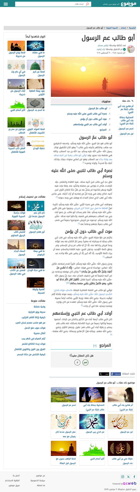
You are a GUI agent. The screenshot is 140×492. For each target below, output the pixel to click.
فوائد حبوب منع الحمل (34, 328)
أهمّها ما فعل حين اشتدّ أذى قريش (91, 208)
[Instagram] (122, 477)
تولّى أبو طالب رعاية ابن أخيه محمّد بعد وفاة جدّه (83, 157)
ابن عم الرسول (126, 134)
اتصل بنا (16, 476)
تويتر (107, 374)
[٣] (57, 197)
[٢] (84, 162)
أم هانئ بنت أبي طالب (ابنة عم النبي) (125, 109)
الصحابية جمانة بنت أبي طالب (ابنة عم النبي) (126, 120)
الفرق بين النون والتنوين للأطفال (29, 349)
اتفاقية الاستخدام (12, 480)
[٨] (111, 334)
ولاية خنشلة (39, 307)
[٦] (69, 282)
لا (77, 362)
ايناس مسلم (103, 45)
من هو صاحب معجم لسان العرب (30, 323)
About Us (41, 485)
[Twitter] (128, 477)
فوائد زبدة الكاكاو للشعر (33, 344)
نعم (85, 362)
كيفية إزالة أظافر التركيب (33, 318)
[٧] (82, 305)
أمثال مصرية (39, 333)
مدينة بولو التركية (36, 312)
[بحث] (87, 4)
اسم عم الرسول (126, 129)
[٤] (79, 223)
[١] (77, 146)
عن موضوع (40, 476)
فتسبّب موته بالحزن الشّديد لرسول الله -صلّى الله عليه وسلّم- (83, 292)
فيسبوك (117, 374)
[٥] (80, 271)
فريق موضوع (14, 485)
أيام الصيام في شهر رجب (33, 339)
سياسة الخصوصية (37, 480)
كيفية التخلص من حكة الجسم (31, 355)
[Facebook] (134, 477)
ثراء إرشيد (101, 49)
